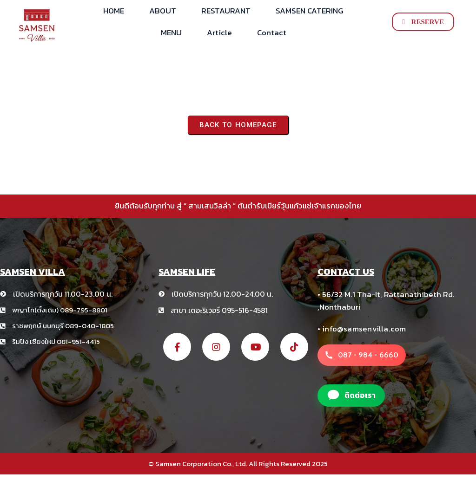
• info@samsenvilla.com (361, 329)
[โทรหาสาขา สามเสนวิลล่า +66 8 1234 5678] (361, 355)
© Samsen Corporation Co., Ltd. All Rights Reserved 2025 (238, 463)
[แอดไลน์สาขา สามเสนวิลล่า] (351, 395)
